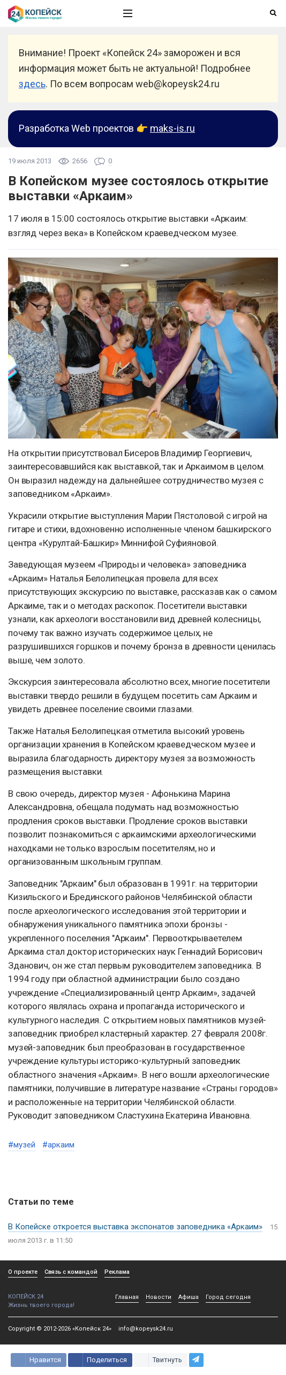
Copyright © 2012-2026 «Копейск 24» (59, 1328)
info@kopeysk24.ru (145, 1328)
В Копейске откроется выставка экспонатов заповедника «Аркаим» (135, 1227)
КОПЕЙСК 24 (54, 1293)
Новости (158, 1297)
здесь (32, 83)
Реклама (117, 1271)
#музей (21, 1145)
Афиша (188, 1297)
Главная (127, 1297)
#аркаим (58, 1145)
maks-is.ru (172, 128)
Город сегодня (228, 1297)
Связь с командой (70, 1271)
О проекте (22, 1271)
